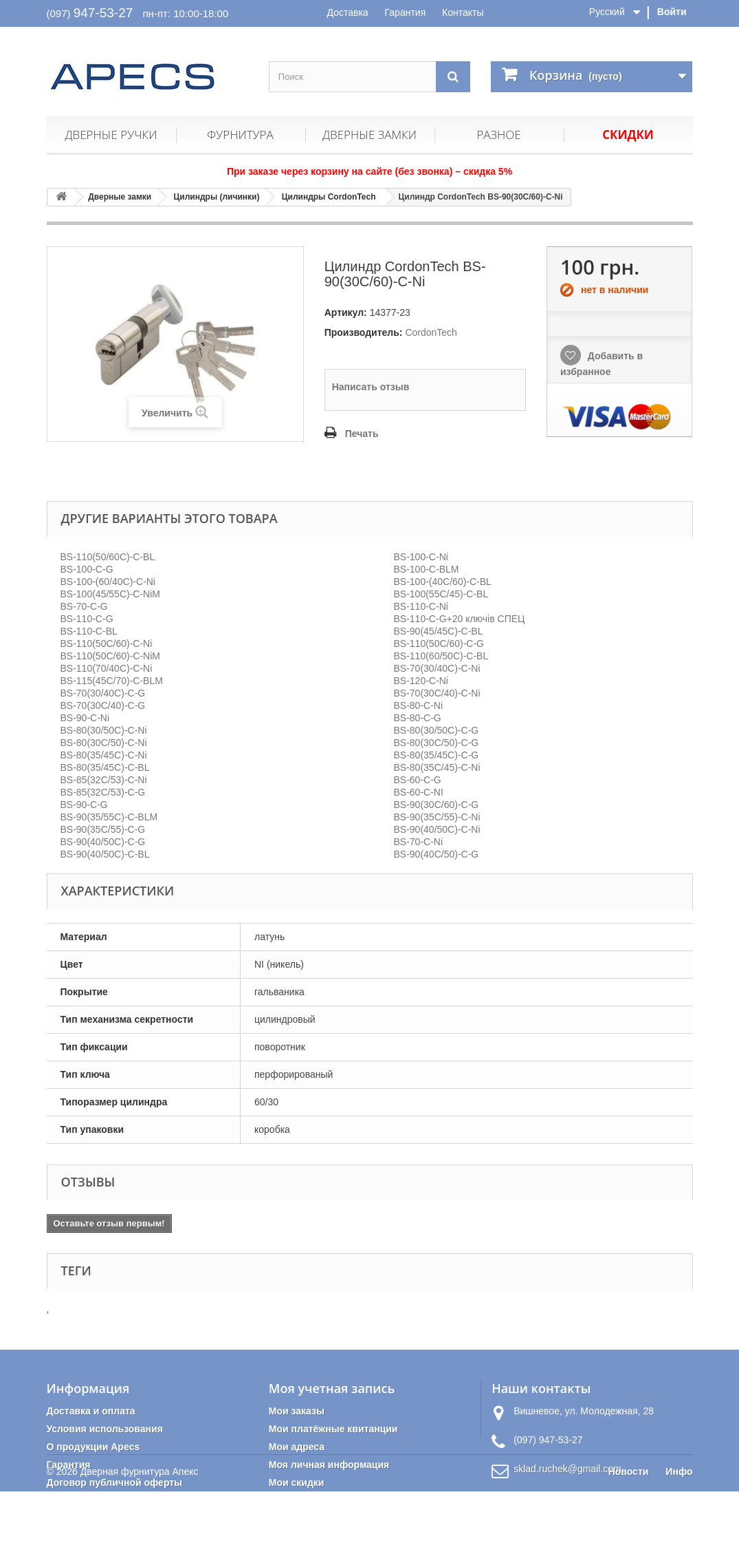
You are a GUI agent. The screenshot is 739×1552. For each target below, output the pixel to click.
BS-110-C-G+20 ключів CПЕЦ (459, 618)
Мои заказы (296, 1410)
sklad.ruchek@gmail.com (567, 1468)
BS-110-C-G (86, 618)
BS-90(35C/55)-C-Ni (437, 816)
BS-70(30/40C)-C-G (103, 693)
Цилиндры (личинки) (217, 197)
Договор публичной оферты (115, 1482)
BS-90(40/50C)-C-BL (105, 854)
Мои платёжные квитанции (333, 1428)
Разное (498, 134)
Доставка (347, 12)
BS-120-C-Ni (421, 680)
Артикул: (345, 312)
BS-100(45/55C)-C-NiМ (110, 593)
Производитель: (363, 332)
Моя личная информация (329, 1464)
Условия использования (105, 1428)
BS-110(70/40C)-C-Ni (106, 668)
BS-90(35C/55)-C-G (103, 829)
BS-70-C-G (84, 606)
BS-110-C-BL (89, 631)
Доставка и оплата (91, 1410)
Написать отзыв (371, 386)
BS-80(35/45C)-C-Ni (103, 755)
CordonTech (431, 332)
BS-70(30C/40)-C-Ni (437, 693)
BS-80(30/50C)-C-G (436, 730)
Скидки (628, 134)
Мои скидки (296, 1482)
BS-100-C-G (86, 569)
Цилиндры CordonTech (329, 197)
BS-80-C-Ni (418, 705)
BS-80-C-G (417, 717)
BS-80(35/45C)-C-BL (105, 767)
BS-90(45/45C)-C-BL (438, 631)
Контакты (462, 12)
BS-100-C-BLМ (426, 569)
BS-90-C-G (84, 804)
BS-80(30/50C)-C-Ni (103, 730)
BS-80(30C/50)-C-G (436, 742)
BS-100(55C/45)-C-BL (441, 593)
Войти (672, 11)
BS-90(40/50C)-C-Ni (437, 829)
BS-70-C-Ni (418, 841)
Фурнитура (240, 134)
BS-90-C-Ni (85, 717)
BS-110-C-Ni (421, 606)
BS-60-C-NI (418, 792)
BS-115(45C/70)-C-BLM (111, 680)
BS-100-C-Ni (421, 556)
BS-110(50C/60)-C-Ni (106, 643)
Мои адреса (296, 1446)
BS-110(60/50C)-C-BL (441, 655)
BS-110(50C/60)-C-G (439, 643)
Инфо (678, 1532)
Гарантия (405, 12)
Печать (362, 433)
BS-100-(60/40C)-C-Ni (107, 581)
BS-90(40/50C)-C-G (103, 841)
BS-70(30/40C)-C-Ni (437, 668)
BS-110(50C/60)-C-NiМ (110, 655)
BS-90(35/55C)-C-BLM (109, 816)
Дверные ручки (111, 134)
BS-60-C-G (417, 779)
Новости (628, 1532)
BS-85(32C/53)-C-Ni (103, 779)
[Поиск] (453, 76)
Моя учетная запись (332, 1388)
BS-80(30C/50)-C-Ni (103, 742)
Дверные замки (369, 134)
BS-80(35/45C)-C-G (436, 755)
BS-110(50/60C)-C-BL (107, 556)
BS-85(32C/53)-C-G (103, 792)
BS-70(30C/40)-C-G (103, 705)
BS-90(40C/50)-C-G (436, 854)
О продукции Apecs (93, 1446)
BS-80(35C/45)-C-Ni (437, 767)
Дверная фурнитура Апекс (139, 1532)
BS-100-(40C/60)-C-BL (443, 581)
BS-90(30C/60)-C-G (436, 804)
